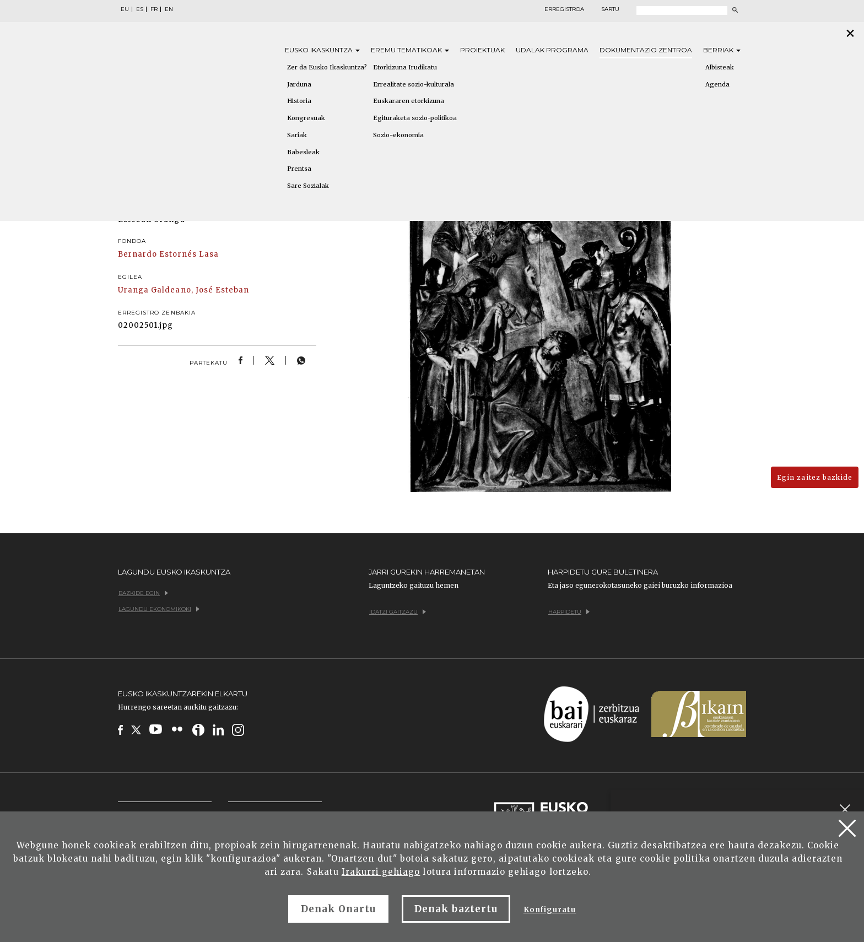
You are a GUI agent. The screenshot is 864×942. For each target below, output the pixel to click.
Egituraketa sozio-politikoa (415, 118)
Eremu (410, 50)
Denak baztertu (456, 909)
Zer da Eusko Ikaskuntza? (327, 67)
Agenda (717, 84)
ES (139, 9)
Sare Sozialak (308, 186)
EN (169, 9)
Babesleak (303, 152)
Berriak (722, 50)
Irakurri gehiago (381, 872)
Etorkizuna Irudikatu (405, 67)
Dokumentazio (646, 50)
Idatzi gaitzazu (397, 611)
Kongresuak (306, 118)
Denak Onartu (338, 909)
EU (125, 9)
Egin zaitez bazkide (814, 477)
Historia (299, 101)
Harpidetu (569, 611)
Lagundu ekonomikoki (158, 609)
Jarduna (299, 84)
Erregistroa (564, 9)
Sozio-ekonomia (398, 135)
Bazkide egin (143, 593)
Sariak (297, 135)
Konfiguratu (549, 909)
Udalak (552, 50)
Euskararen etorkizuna (408, 101)
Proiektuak (482, 50)
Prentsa (299, 168)
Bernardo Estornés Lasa (168, 254)
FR (154, 9)
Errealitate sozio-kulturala (413, 84)
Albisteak (719, 67)
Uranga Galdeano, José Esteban (183, 290)
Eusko (322, 50)
